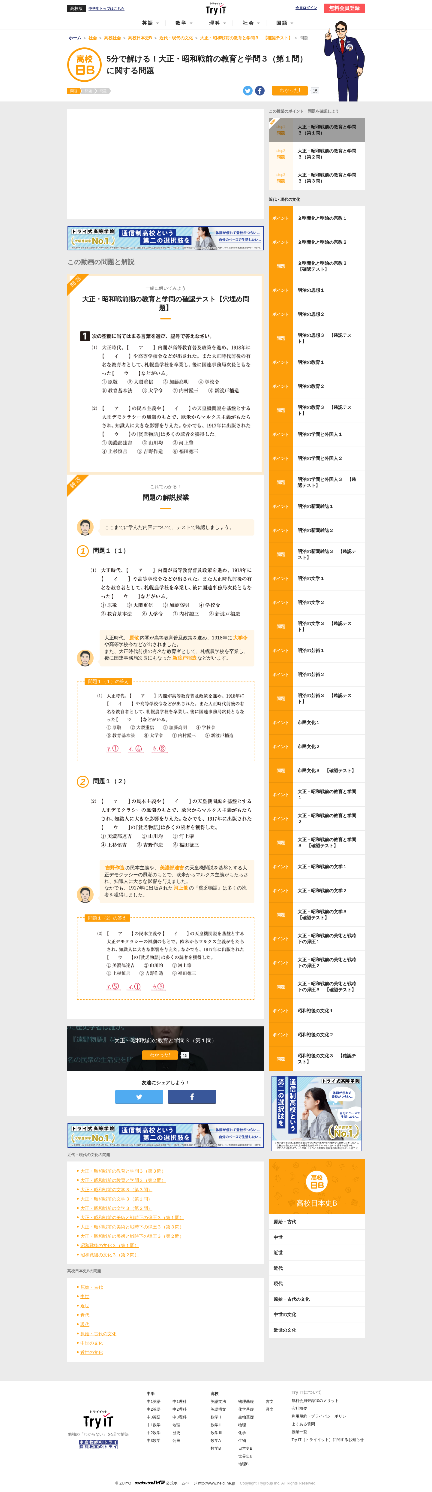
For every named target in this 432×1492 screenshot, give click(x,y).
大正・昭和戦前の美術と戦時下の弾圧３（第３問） (132, 1226)
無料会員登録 (344, 8)
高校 (214, 1393)
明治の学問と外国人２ (320, 458)
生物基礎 (246, 1417)
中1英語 (153, 1401)
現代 (84, 1324)
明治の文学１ (311, 578)
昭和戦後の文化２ (316, 1034)
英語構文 (218, 1409)
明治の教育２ (311, 386)
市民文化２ (309, 746)
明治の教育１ (311, 362)
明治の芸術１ (311, 650)
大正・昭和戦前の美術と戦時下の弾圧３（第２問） (132, 1236)
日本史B (245, 1448)
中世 (84, 1296)
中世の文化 (91, 1343)
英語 (148, 23)
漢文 (270, 1409)
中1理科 (179, 1401)
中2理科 (179, 1409)
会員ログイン (306, 8)
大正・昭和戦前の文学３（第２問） (116, 1208)
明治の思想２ (311, 314)
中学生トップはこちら (106, 9)
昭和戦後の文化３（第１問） (109, 1245)
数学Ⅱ (216, 1425)
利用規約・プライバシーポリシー (321, 1416)
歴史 (176, 1432)
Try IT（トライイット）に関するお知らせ (328, 1439)
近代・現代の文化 (284, 199)
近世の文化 (91, 1352)
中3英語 (153, 1417)
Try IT (216, 8)
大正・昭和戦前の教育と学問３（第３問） (123, 1170)
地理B (243, 1464)
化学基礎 (246, 1409)
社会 (249, 23)
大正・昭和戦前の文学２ (322, 890)
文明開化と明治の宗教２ (322, 242)
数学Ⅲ (216, 1432)
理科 (215, 23)
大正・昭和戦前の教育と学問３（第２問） (123, 1180)
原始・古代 (91, 1287)
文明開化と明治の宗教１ (322, 218)
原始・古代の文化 (98, 1333)
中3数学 (153, 1440)
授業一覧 (299, 1432)
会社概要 (299, 1408)
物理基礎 (246, 1401)
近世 (84, 1305)
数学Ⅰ (216, 1417)
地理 (176, 1425)
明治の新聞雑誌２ (316, 530)
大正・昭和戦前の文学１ (322, 866)
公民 (176, 1440)
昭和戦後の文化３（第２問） (109, 1254)
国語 (282, 23)
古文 (270, 1401)
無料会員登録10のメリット (315, 1400)
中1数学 (153, 1425)
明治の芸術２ (311, 674)
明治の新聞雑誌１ (316, 506)
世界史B (245, 1456)
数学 (182, 23)
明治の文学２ (311, 602)
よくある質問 (303, 1424)
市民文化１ (309, 722)
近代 (84, 1315)
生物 (242, 1440)
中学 (150, 1393)
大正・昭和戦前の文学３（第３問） (116, 1189)
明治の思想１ (311, 290)
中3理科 (179, 1417)
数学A (216, 1440)
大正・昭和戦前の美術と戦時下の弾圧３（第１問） (132, 1217)
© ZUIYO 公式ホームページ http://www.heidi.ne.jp (175, 1482)
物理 (242, 1425)
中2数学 (153, 1432)
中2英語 (153, 1409)
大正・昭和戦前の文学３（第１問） (116, 1198)
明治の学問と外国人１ (320, 434)
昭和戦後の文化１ (316, 1010)
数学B (216, 1448)
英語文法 (218, 1401)
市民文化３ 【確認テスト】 (327, 770)
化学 (242, 1432)
